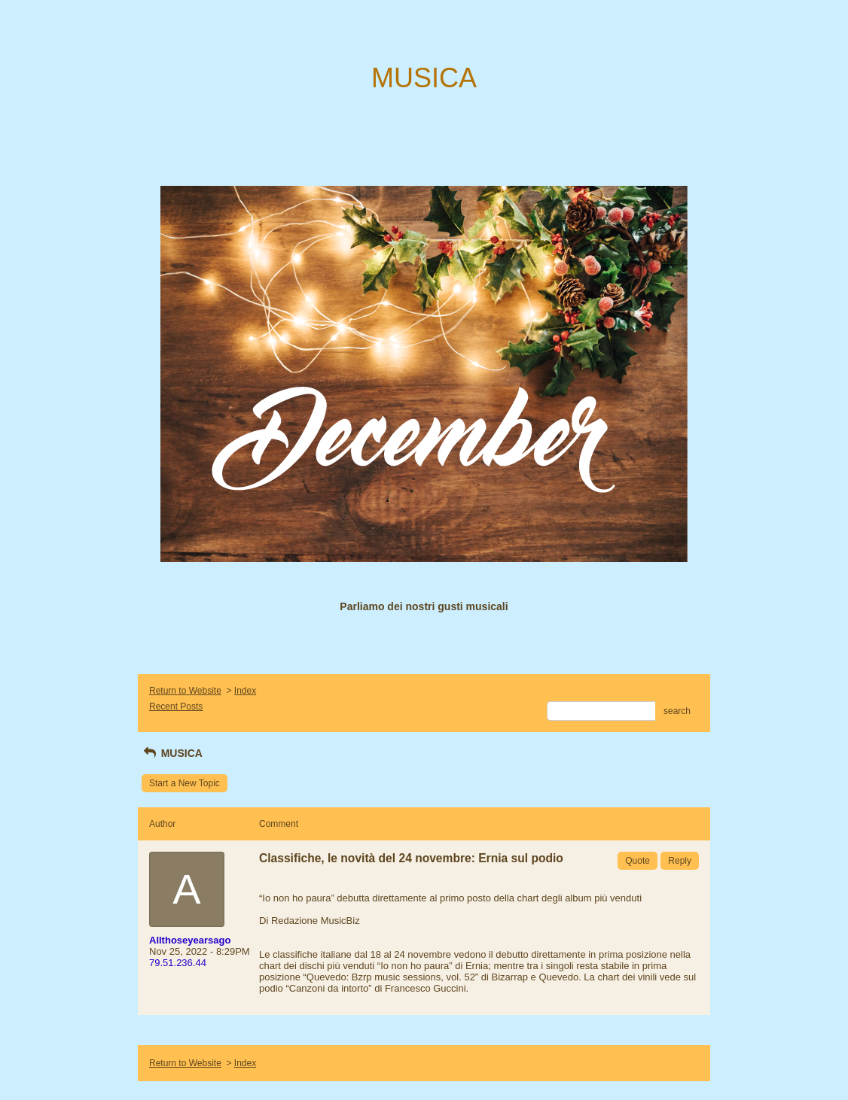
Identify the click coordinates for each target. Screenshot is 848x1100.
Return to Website (185, 690)
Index (245, 690)
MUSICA (172, 753)
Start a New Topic (184, 783)
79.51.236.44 (177, 962)
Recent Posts (176, 706)
